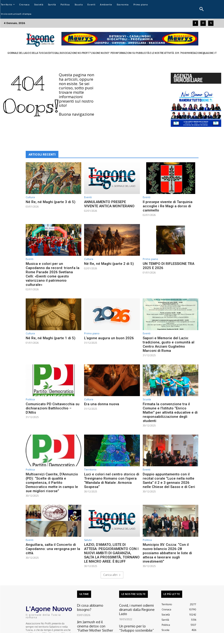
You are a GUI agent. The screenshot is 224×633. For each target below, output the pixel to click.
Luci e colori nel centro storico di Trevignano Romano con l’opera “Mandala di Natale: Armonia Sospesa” (110, 449)
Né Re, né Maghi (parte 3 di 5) (46, 201)
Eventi (88, 197)
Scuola (147, 377)
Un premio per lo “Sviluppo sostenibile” (134, 579)
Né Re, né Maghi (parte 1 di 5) (46, 322)
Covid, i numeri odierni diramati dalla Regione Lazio (137, 565)
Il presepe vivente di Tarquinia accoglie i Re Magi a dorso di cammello (170, 203)
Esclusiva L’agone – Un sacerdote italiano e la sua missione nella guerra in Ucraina (137, 595)
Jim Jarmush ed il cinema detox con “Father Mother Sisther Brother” (94, 577)
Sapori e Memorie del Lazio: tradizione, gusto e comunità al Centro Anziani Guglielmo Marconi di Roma (170, 325)
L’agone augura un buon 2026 (104, 322)
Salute (88, 505)
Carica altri (112, 534)
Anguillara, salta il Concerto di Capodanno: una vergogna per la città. (52, 511)
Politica (30, 377)
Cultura (30, 197)
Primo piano (150, 254)
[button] (201, 9)
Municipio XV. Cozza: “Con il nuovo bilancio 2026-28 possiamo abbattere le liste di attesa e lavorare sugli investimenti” (170, 515)
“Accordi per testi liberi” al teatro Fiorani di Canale (95, 594)
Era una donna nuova (98, 382)
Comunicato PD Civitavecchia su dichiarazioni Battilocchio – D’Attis (49, 383)
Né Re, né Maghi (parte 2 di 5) (104, 258)
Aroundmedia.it (12, 630)
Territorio (90, 441)
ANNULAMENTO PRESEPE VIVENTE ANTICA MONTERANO (108, 203)
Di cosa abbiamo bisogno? (92, 563)
